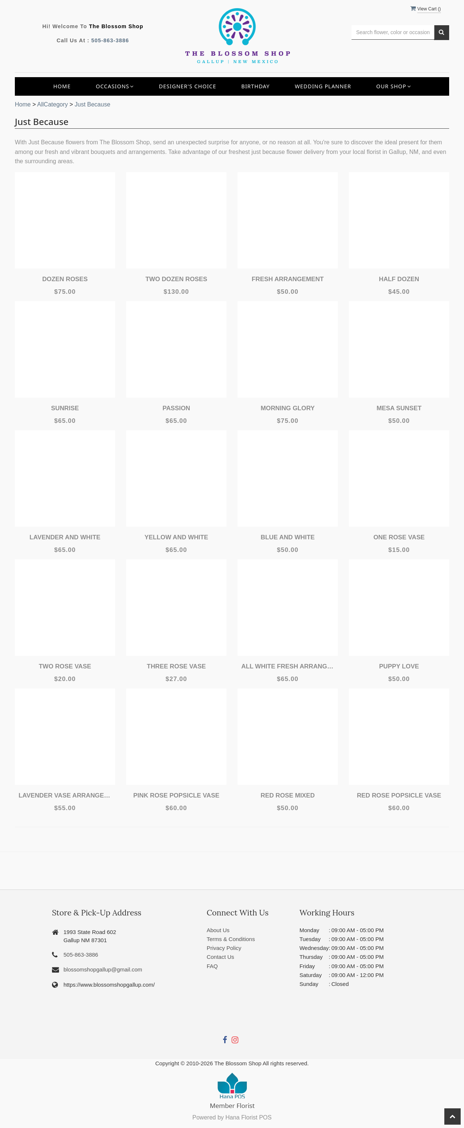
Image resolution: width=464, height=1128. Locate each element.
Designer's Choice (187, 86)
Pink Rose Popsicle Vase (176, 795)
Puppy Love (399, 666)
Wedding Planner (323, 86)
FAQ (212, 966)
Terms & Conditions (231, 939)
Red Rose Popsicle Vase (398, 795)
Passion (176, 408)
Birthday (255, 86)
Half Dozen (399, 279)
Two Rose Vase (65, 666)
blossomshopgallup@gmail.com (102, 969)
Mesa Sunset (399, 408)
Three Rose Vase (176, 666)
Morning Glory (288, 408)
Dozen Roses (65, 279)
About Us (218, 930)
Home (62, 86)
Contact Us (220, 957)
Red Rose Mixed (287, 795)
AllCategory (52, 104)
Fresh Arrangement (287, 279)
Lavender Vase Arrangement (65, 795)
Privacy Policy (224, 948)
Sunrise (65, 408)
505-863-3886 (110, 40)
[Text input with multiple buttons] (393, 32)
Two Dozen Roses (176, 279)
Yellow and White (176, 537)
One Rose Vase (399, 537)
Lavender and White (65, 537)
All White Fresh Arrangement (287, 666)
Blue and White (288, 537)
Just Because (92, 104)
